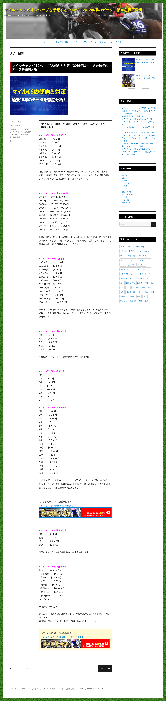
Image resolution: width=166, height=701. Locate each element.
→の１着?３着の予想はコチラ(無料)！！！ (59, 505)
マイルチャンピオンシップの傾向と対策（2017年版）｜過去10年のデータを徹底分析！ (138, 122)
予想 (76, 42)
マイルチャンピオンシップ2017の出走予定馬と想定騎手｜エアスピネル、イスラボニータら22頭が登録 (139, 111)
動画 (152, 283)
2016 (128, 247)
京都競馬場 (140, 278)
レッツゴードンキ (143, 274)
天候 (122, 287)
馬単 (14, 137)
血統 (125, 186)
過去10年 (123, 301)
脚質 (22, 134)
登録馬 (132, 296)
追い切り (127, 200)
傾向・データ (90, 42)
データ (23, 129)
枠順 (125, 197)
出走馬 (139, 283)
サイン (126, 183)
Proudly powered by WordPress (92, 689)
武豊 (146, 292)
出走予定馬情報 (60, 42)
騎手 (125, 189)
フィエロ (131, 265)
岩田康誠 (135, 287)
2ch (125, 181)
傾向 (30, 132)
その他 (118, 42)
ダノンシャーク (144, 260)
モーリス (146, 269)
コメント (13, 141)
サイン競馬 (132, 256)
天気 (128, 287)
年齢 (16, 134)
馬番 (18, 137)
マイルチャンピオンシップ (130, 269)
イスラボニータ (139, 247)
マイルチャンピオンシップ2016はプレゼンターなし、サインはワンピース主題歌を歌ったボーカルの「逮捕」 (139, 152)
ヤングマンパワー (127, 274)
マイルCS (19, 132)
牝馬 (152, 292)
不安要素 (123, 278)
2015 (122, 247)
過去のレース (106, 42)
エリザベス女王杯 (127, 251)
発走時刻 (123, 296)
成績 (149, 287)
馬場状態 (133, 301)
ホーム (47, 42)
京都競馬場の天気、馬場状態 (133, 116)
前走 (11, 134)
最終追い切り (131, 292)
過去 (145, 296)
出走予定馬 (130, 283)
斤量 (122, 292)
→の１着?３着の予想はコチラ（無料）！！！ (62, 636)
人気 (25, 132)
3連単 (12, 129)
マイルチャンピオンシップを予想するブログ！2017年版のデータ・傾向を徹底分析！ (75, 10)
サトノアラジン (145, 256)
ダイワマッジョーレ (128, 260)
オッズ (17, 129)
